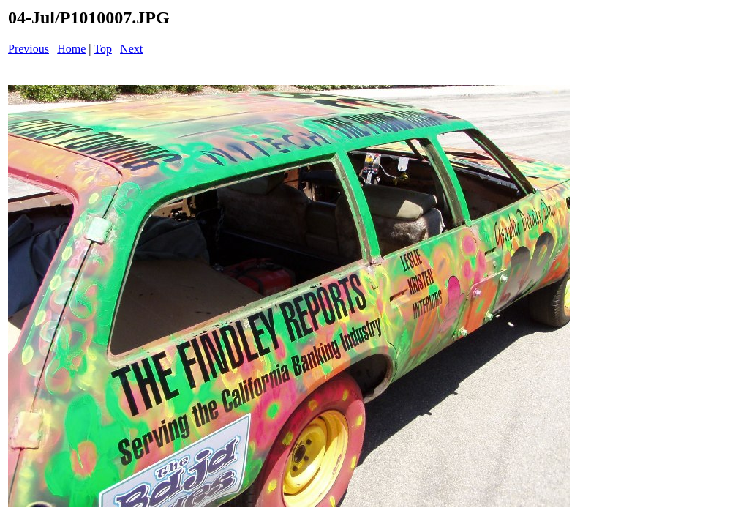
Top (103, 48)
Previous (28, 48)
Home (71, 48)
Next (131, 48)
